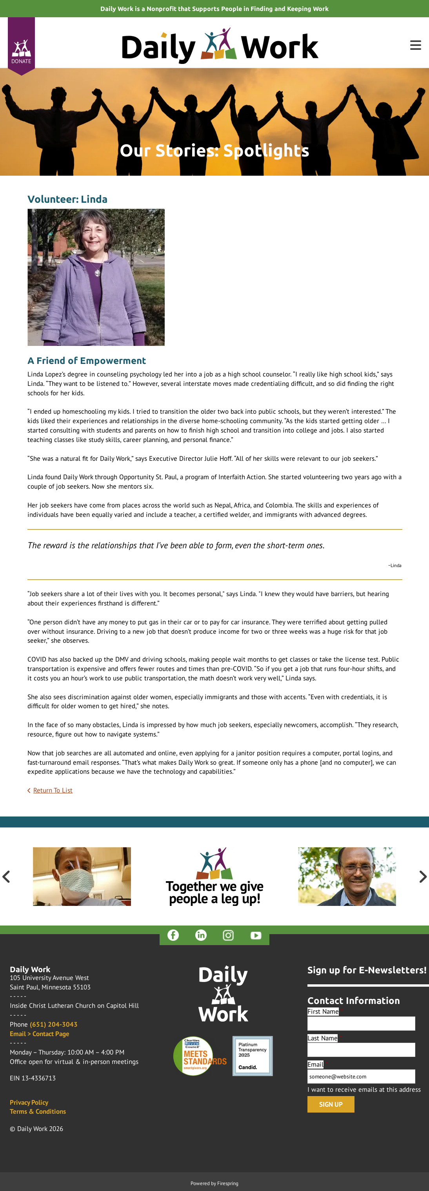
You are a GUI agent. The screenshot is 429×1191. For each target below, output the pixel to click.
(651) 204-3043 (54, 1024)
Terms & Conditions (38, 1111)
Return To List (53, 790)
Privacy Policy (29, 1102)
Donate (21, 61)
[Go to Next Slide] (423, 876)
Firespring (227, 1183)
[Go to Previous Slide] (6, 876)
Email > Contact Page (39, 1033)
